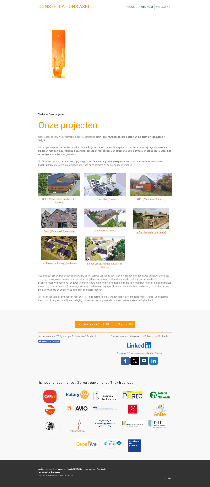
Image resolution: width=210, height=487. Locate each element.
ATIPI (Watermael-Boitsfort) (150, 199)
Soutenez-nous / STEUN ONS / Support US (105, 324)
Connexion (168, 478)
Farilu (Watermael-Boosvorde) (59, 231)
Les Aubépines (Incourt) (105, 230)
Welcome (163, 6)
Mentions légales (45, 469)
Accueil (131, 6)
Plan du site (101, 469)
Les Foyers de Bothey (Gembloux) (59, 263)
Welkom (146, 6)
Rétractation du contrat (49, 472)
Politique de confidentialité (64, 469)
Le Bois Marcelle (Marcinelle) (151, 232)
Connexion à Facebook (49, 341)
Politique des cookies (86, 469)
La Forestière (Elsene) (104, 199)
